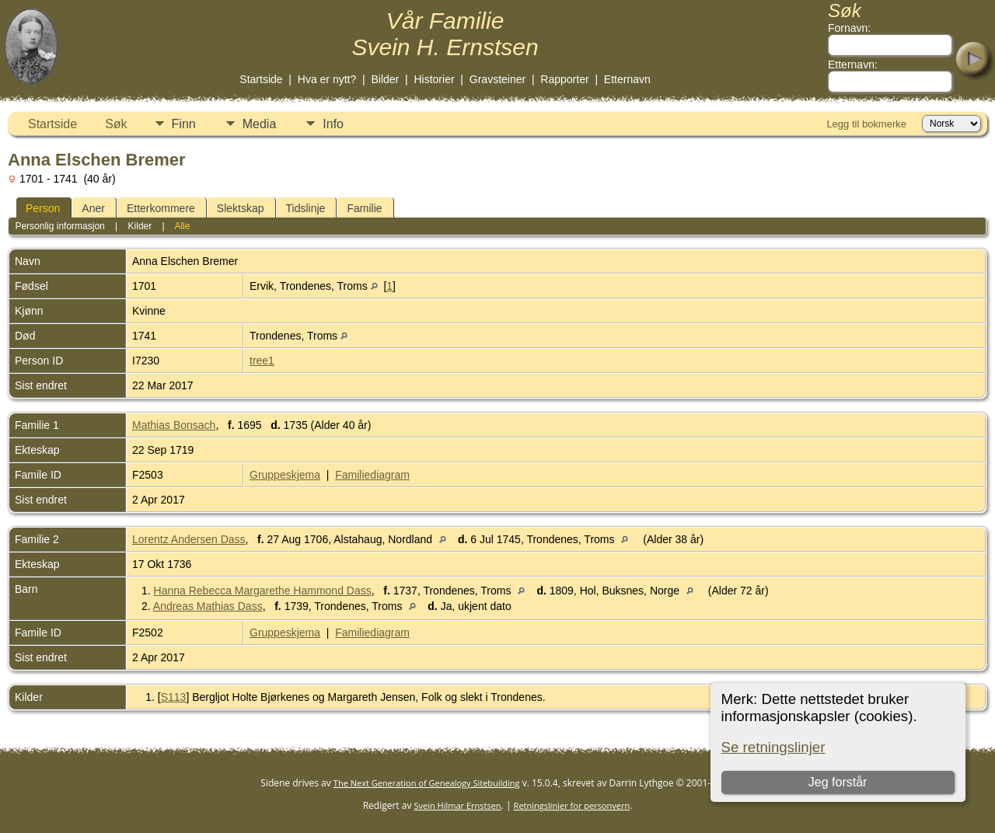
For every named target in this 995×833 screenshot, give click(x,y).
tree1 (262, 360)
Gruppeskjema (285, 475)
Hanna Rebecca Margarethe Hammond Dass (263, 590)
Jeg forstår (838, 782)
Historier (434, 79)
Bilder (385, 79)
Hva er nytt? (327, 79)
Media (260, 124)
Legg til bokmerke (866, 124)
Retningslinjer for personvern (572, 805)
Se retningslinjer (773, 747)
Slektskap (240, 208)
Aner (93, 208)
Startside (260, 79)
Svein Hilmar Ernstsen (457, 805)
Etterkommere (161, 208)
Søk (116, 124)
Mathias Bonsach (173, 425)
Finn (184, 124)
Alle (182, 226)
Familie (364, 208)
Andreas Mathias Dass (208, 606)
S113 (174, 697)
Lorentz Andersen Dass (189, 539)
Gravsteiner (497, 79)
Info (333, 124)
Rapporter (564, 79)
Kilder (140, 226)
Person (43, 208)
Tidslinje (306, 208)
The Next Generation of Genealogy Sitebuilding (426, 783)
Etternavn (627, 79)
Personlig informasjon (59, 226)
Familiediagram (372, 475)
